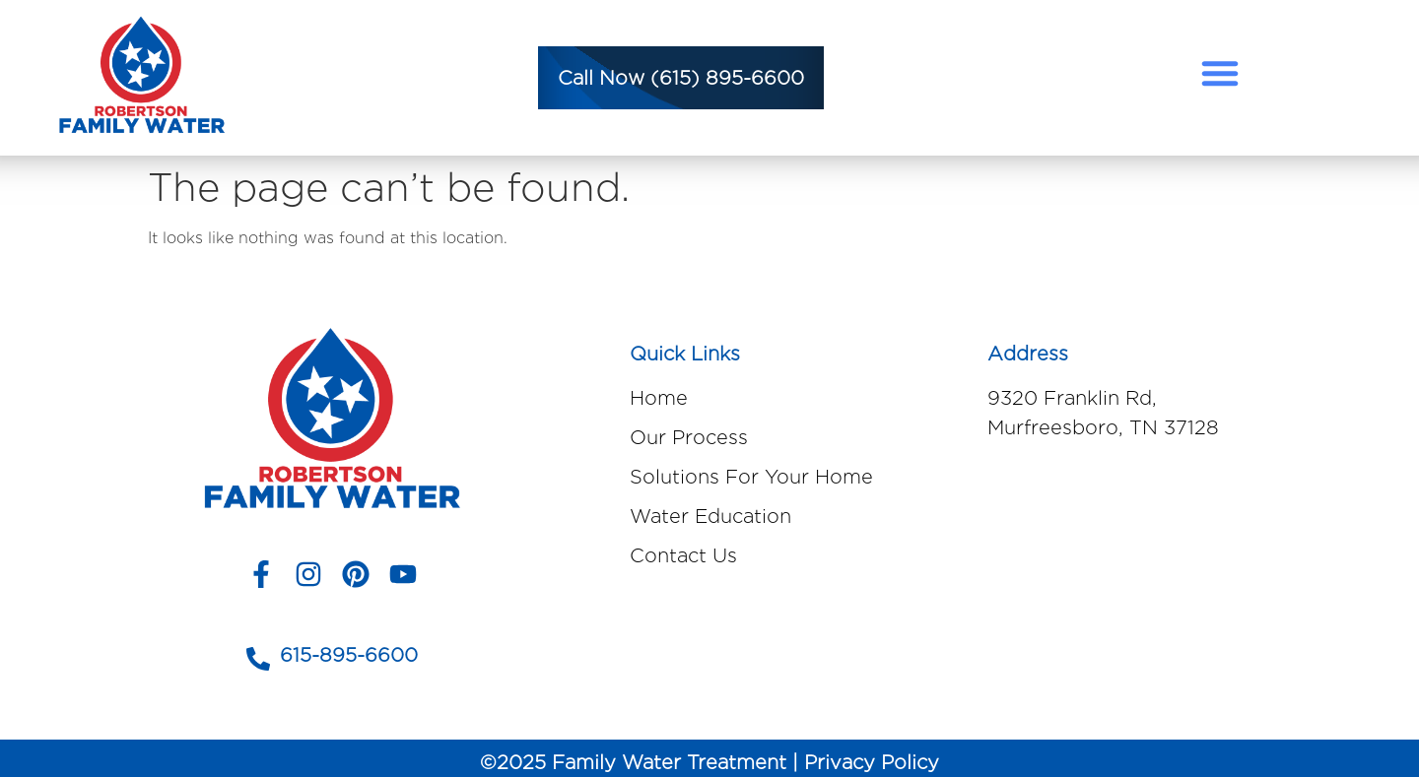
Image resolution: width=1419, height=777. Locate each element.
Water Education (710, 516)
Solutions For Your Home (751, 476)
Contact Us (683, 555)
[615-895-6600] (258, 659)
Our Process (689, 437)
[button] (1220, 72)
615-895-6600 (349, 655)
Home (659, 398)
